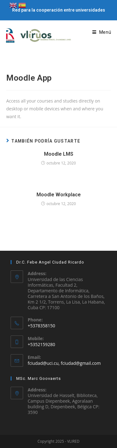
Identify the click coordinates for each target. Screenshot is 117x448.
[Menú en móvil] (101, 32)
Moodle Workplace (59, 195)
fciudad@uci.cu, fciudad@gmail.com (64, 363)
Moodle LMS (58, 154)
